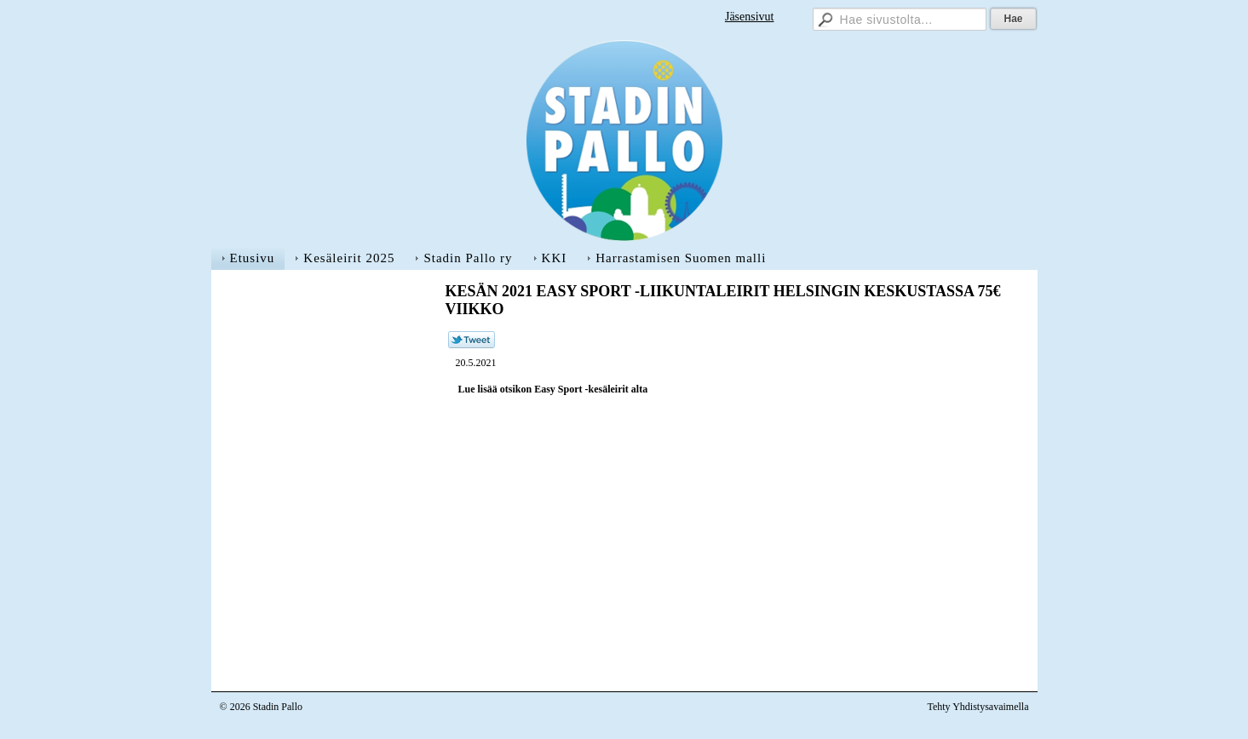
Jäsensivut (749, 16)
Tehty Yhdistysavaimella (977, 707)
